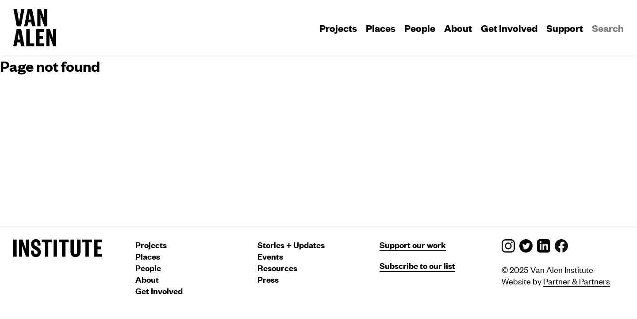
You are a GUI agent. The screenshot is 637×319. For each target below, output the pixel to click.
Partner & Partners (576, 280)
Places (380, 27)
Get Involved (509, 27)
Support (564, 27)
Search (608, 27)
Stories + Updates (291, 244)
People (419, 27)
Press (268, 279)
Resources (277, 267)
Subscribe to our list (417, 265)
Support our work (413, 244)
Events (270, 256)
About (458, 27)
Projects (338, 27)
